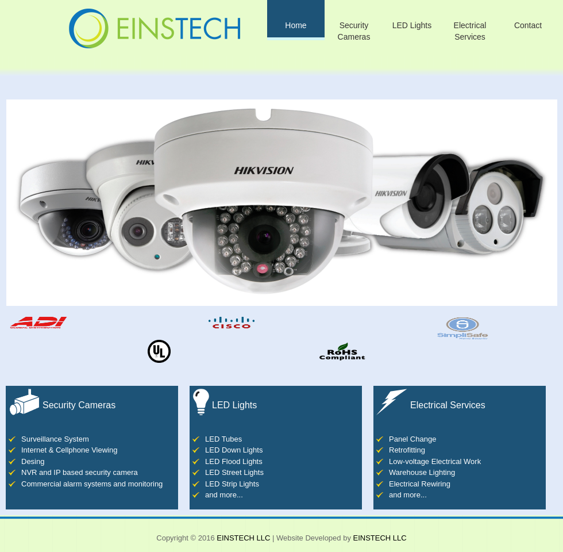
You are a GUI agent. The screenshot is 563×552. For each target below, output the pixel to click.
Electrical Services (470, 31)
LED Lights (411, 25)
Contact (528, 25)
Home (295, 25)
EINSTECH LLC (243, 538)
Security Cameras (354, 31)
